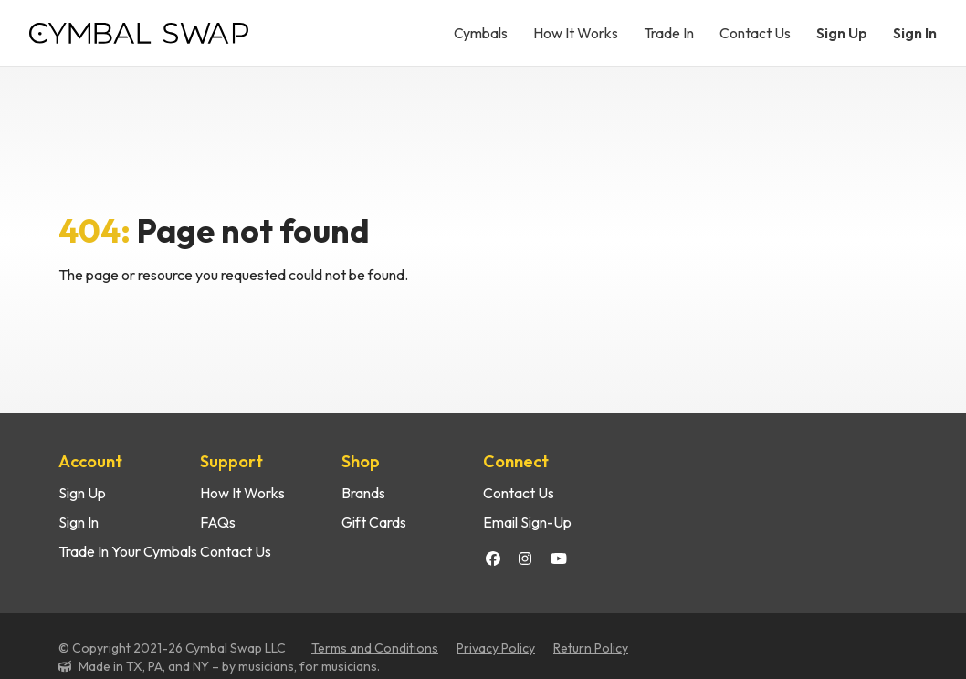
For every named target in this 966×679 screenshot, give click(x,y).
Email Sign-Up (527, 522)
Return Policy (590, 648)
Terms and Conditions (374, 648)
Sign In (915, 33)
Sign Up (841, 33)
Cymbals (481, 33)
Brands (363, 493)
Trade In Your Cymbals (127, 551)
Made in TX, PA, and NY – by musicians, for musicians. (229, 666)
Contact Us (755, 33)
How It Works (575, 33)
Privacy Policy (496, 648)
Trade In (669, 33)
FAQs (218, 522)
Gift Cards (373, 522)
